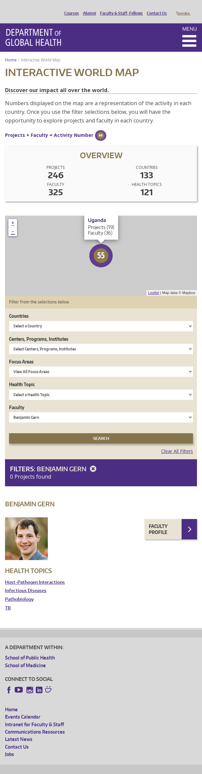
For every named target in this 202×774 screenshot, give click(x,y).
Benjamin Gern (68, 459)
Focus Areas (21, 352)
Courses (70, 8)
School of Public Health (30, 648)
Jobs (9, 745)
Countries (18, 306)
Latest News (18, 730)
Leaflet (153, 283)
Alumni (87, 8)
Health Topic (22, 375)
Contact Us (155, 8)
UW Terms (120, 767)
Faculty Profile (158, 520)
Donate (182, 8)
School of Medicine (25, 656)
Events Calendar (22, 707)
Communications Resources (35, 722)
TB (8, 598)
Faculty (16, 398)
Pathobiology (19, 589)
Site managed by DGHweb (160, 767)
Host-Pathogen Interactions (35, 572)
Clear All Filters (177, 442)
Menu (189, 19)
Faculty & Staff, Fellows (119, 8)
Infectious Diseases (25, 581)
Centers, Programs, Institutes (38, 329)
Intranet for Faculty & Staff (34, 715)
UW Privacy (93, 767)
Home (11, 50)
